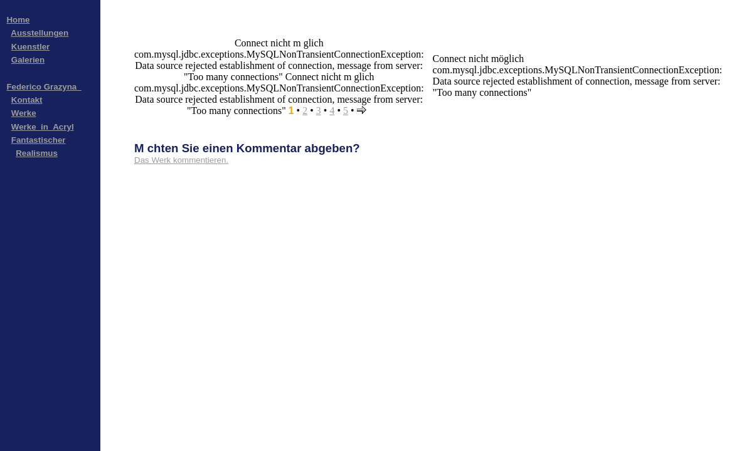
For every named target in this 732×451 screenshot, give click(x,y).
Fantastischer (38, 140)
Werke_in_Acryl (42, 127)
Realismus (37, 153)
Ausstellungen (39, 33)
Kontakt (27, 100)
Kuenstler (30, 46)
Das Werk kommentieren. (181, 160)
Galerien (28, 60)
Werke (23, 113)
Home (17, 19)
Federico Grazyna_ (43, 86)
